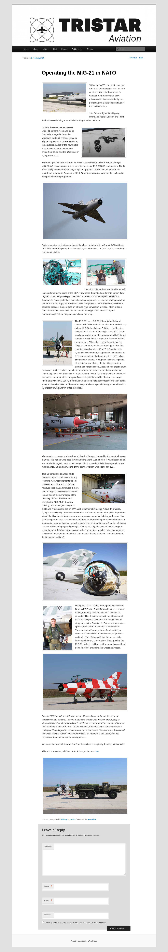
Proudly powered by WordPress (84, 941)
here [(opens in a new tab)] (97, 751)
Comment (48, 846)
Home (26, 49)
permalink (92, 819)
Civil (55, 49)
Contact (90, 49)
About (35, 49)
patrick (72, 819)
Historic (64, 49)
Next (142, 58)
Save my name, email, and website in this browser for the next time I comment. (76, 923)
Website (47, 915)
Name (48, 886)
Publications (77, 49)
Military (45, 49)
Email (48, 901)
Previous (132, 58)
